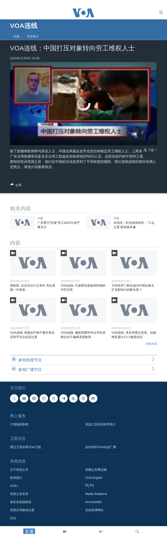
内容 (16, 36)
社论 (13, 518)
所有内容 (151, 343)
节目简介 (33, 36)
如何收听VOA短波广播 (100, 447)
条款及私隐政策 (20, 502)
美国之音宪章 (19, 494)
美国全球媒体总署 (22, 510)
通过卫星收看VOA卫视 (25, 447)
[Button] (16, 186)
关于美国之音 (19, 469)
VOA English (93, 477)
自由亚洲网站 (94, 510)
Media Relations (96, 494)
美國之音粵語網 (96, 469)
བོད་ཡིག (89, 486)
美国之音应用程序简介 (100, 424)
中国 (40, 218)
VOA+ (14, 486)
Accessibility (93, 502)
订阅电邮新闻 (19, 424)
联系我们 (16, 477)
